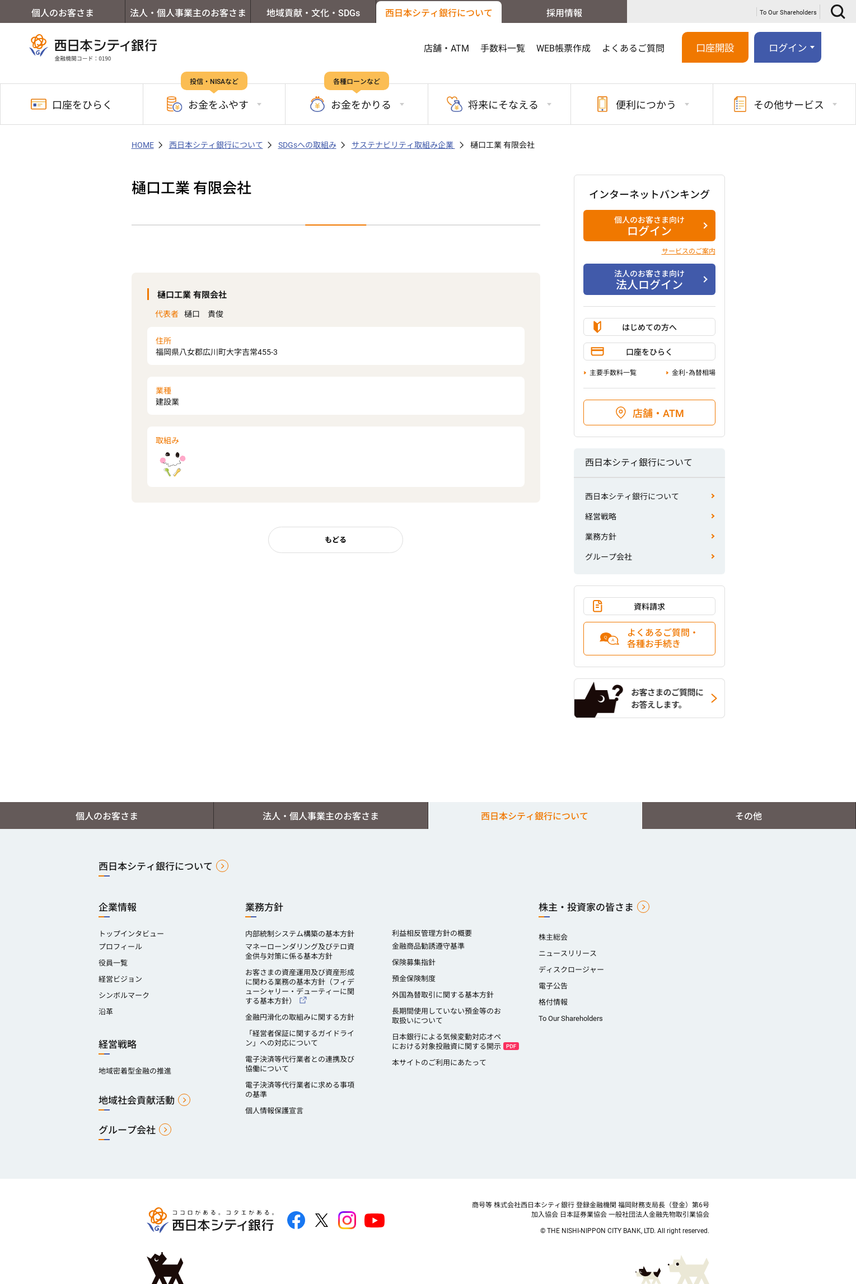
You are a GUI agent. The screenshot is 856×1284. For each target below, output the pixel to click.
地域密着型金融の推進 (135, 1071)
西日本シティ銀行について (439, 13)
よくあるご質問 (633, 48)
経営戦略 (600, 516)
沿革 (106, 1011)
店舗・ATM (446, 48)
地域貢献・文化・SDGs (313, 13)
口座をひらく (72, 104)
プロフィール (120, 947)
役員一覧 (113, 963)
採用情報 (564, 13)
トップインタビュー (131, 934)
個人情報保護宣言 (274, 1111)
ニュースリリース (568, 953)
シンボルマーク (124, 995)
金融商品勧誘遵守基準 (428, 946)
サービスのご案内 (688, 251)
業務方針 (600, 536)
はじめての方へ (649, 327)
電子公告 (553, 986)
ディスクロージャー (571, 970)
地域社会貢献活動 (137, 1100)
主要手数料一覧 (613, 373)
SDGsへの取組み (307, 144)
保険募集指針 (414, 962)
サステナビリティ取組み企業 (403, 144)
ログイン (788, 48)
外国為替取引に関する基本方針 (443, 995)
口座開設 (715, 48)
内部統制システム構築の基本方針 (299, 934)
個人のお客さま (62, 13)
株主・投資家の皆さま (586, 907)
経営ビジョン (120, 979)
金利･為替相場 (693, 373)
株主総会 (553, 937)
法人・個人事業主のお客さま (188, 13)
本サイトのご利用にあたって (439, 1062)
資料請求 (649, 606)
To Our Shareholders (788, 12)
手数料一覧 (502, 48)
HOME (143, 144)
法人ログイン (649, 280)
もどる (336, 540)
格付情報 (553, 1002)
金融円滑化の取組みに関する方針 (299, 1017)
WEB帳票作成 (563, 48)
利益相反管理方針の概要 (432, 933)
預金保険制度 (414, 978)
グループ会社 (608, 556)
